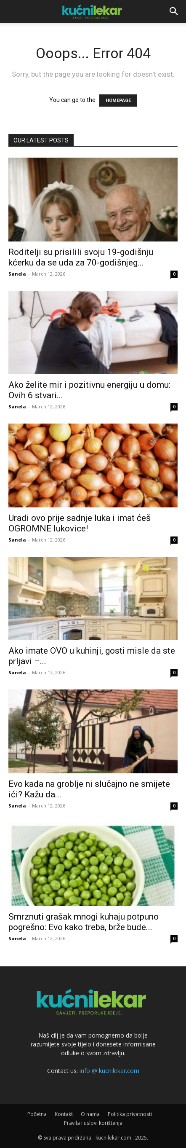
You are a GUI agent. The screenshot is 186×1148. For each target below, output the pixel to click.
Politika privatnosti (130, 1114)
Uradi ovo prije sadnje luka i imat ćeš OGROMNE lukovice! (79, 523)
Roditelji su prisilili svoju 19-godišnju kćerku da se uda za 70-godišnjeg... (80, 257)
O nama (90, 1114)
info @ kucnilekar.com (109, 1071)
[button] (174, 11)
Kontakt (64, 1114)
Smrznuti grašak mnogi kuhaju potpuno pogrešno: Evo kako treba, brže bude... (83, 922)
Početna (37, 1114)
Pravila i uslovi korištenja (93, 1123)
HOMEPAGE (118, 100)
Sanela (17, 274)
